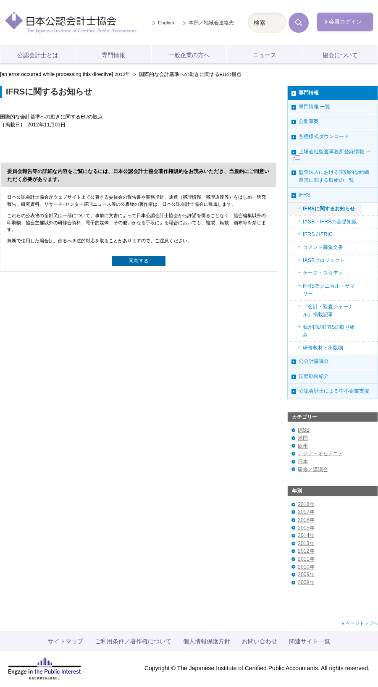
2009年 (306, 574)
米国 (303, 438)
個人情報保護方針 (206, 641)
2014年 (306, 535)
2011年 (306, 559)
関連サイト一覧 (309, 641)
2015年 (306, 528)
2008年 (306, 582)
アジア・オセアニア (320, 453)
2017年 (306, 512)
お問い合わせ (259, 641)
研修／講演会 (313, 469)
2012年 (123, 74)
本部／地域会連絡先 (211, 22)
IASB (304, 430)
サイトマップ (65, 641)
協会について (340, 55)
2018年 (306, 504)
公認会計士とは (37, 55)
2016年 (306, 520)
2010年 (306, 567)
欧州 (303, 446)
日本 (303, 461)
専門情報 (113, 55)
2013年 (306, 543)
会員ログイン (345, 21)
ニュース (264, 55)
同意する (139, 261)
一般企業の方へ (189, 55)
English (166, 22)
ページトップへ (362, 623)
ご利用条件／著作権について (133, 641)
